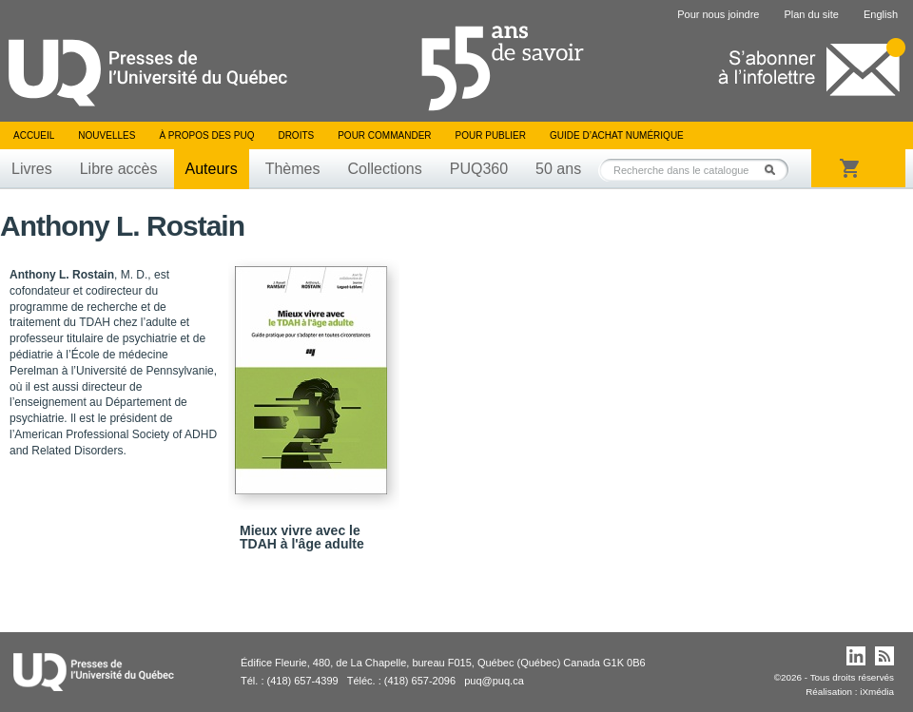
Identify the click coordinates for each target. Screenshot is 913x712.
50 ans (558, 169)
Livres (31, 169)
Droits (296, 135)
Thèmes (293, 169)
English (881, 14)
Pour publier (491, 135)
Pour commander (384, 135)
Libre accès (119, 169)
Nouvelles (106, 135)
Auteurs (211, 169)
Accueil (33, 135)
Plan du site (811, 14)
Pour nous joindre (718, 14)
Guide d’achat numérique (617, 135)
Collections (384, 169)
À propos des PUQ (206, 135)
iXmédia (877, 691)
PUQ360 (479, 169)
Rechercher (775, 170)
